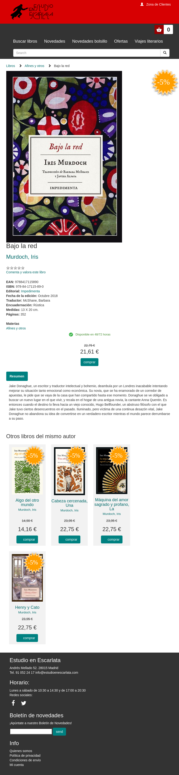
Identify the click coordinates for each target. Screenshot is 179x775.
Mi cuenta (17, 765)
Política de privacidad (25, 755)
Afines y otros (34, 66)
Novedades (54, 41)
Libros (10, 66)
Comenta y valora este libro (26, 272)
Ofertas (121, 41)
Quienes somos (21, 751)
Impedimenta (30, 291)
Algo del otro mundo (27, 502)
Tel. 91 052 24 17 (22, 672)
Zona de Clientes (158, 4)
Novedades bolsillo (89, 41)
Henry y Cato (27, 607)
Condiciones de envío (25, 760)
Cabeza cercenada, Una (69, 503)
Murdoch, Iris (27, 509)
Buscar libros (25, 41)
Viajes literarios (149, 41)
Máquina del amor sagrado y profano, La (111, 504)
